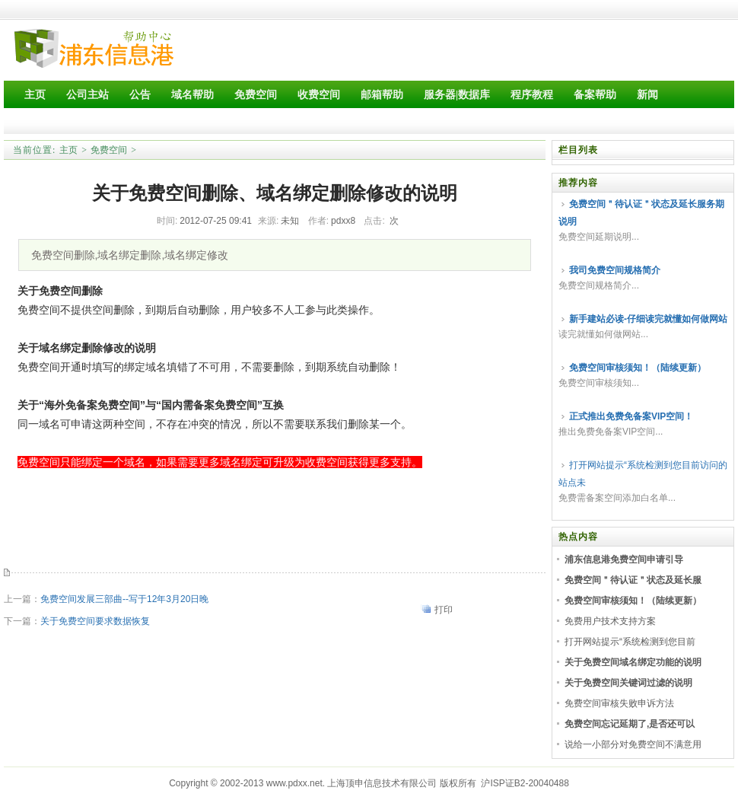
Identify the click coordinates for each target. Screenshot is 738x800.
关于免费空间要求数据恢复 (95, 621)
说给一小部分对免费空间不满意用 (633, 744)
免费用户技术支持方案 (610, 621)
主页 (68, 150)
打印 (443, 609)
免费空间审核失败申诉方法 (619, 703)
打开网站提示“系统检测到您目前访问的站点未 (642, 474)
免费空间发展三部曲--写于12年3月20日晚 (124, 599)
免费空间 (109, 150)
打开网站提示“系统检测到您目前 (630, 641)
